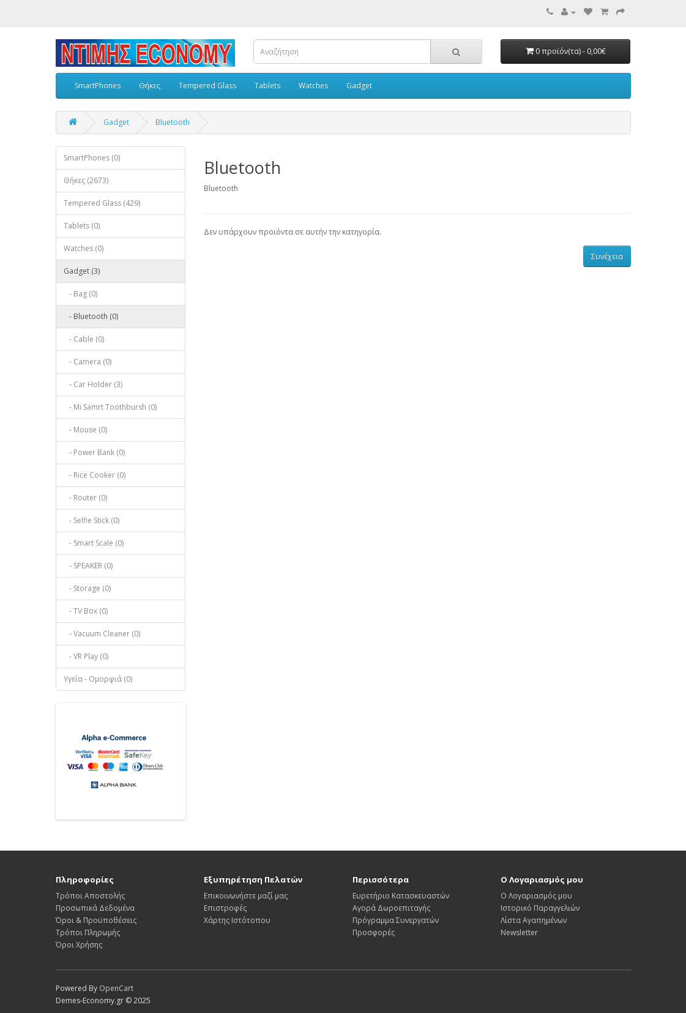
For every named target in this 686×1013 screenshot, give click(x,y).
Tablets (267, 85)
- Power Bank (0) (94, 452)
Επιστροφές (225, 908)
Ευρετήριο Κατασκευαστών (400, 896)
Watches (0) (83, 248)
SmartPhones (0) (92, 158)
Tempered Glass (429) (102, 203)
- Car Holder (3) (93, 384)
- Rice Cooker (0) (94, 475)
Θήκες (149, 85)
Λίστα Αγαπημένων (534, 920)
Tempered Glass (207, 85)
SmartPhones (98, 85)
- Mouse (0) (85, 429)
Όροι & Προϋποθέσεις (96, 920)
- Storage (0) (87, 588)
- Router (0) (85, 497)
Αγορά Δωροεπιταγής (391, 908)
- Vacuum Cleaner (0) (102, 633)
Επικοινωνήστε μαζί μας (246, 896)
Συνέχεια (607, 256)
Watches (313, 85)
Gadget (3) (82, 271)
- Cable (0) (84, 339)
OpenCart (116, 988)
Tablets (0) (82, 225)
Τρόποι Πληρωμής (88, 932)
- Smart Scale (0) (94, 543)
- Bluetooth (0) (91, 316)
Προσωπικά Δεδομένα (95, 908)
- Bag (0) (80, 293)
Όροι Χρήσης (79, 945)
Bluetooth (172, 122)
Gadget (359, 85)
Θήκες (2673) (86, 180)
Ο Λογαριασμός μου (536, 896)
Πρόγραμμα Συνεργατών (395, 920)
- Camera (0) (87, 361)
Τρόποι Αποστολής (90, 896)
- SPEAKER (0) (88, 565)
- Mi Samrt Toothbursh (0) (110, 407)
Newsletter (519, 932)
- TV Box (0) (86, 611)
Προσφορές (373, 932)
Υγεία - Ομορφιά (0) (98, 679)
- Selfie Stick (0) (91, 520)
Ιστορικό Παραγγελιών (540, 908)
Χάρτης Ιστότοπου (237, 920)
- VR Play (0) (86, 656)
